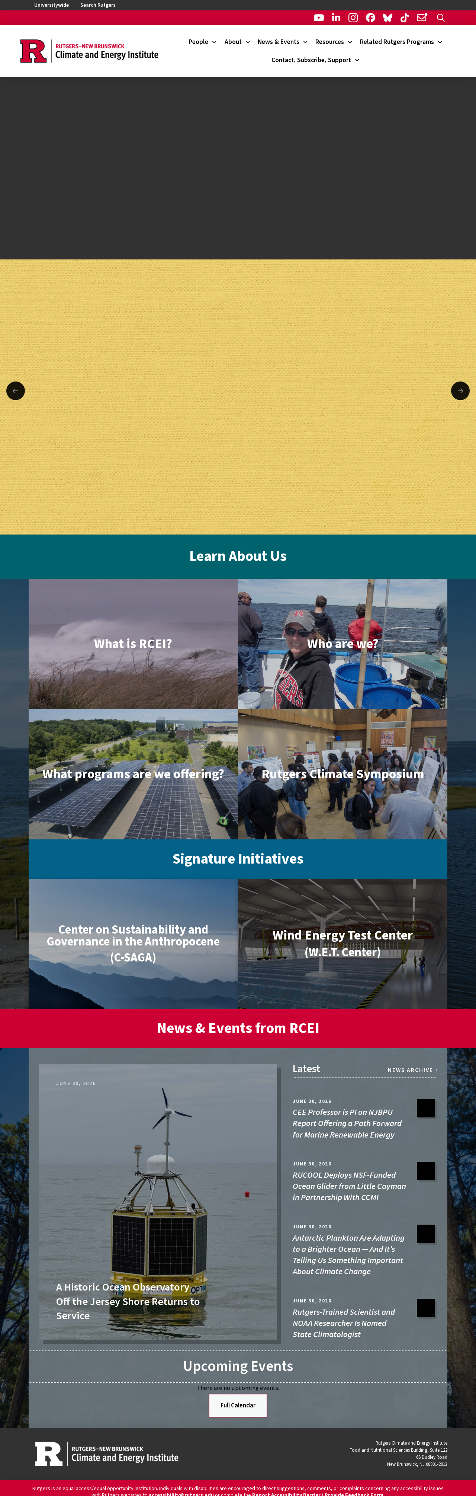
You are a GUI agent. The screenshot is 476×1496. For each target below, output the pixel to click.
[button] (440, 17)
